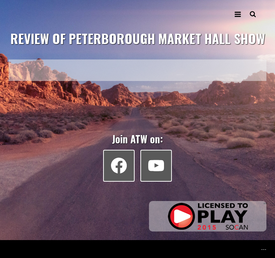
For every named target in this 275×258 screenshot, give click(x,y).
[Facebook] (119, 165)
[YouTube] (156, 165)
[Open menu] (237, 14)
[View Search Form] (253, 14)
